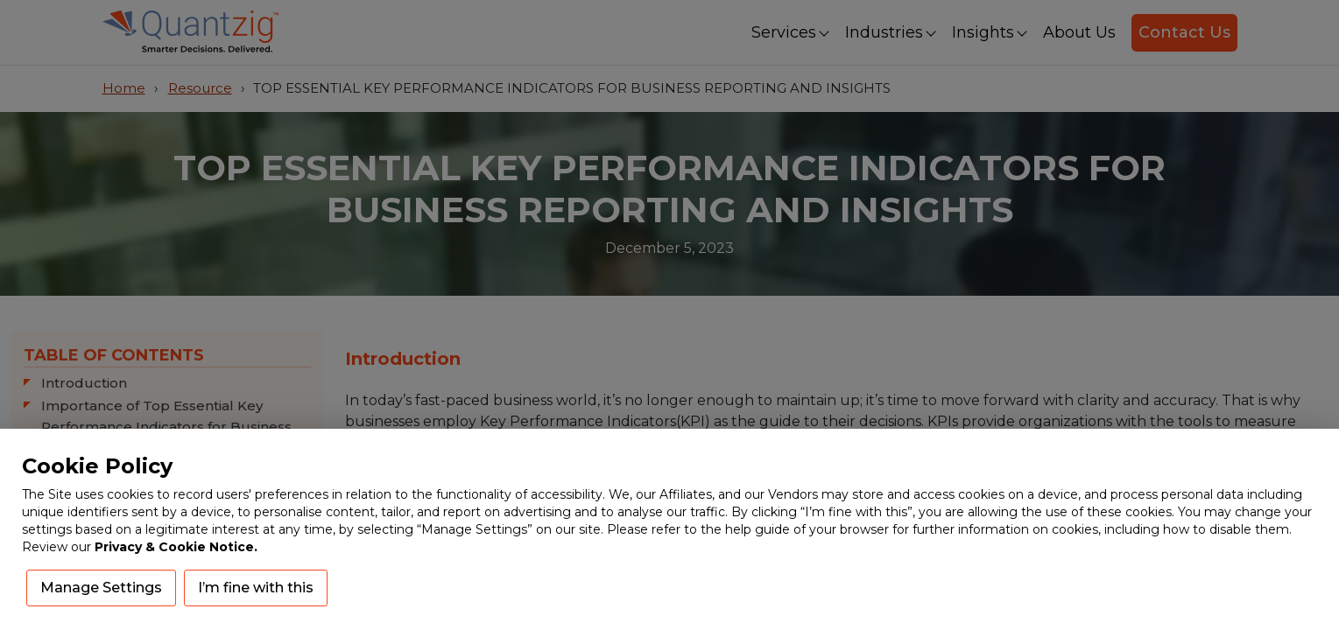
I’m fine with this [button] (256, 587)
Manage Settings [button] (101, 587)
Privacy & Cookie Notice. (176, 547)
